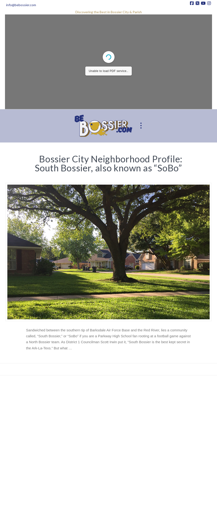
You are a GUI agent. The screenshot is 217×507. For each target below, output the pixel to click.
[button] (141, 126)
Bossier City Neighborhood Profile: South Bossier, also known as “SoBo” (108, 163)
